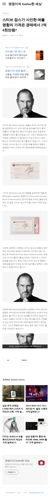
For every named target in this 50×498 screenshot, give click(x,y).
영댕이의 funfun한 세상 (25, 4)
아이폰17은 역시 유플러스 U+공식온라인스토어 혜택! (16, 51)
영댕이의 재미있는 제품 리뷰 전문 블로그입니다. (19, 465)
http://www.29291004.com (15, 67)
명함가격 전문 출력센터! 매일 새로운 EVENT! (16, 71)
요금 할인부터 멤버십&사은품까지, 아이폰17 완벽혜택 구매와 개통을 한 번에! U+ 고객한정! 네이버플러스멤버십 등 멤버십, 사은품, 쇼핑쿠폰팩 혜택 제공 (16, 57)
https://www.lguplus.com (14, 48)
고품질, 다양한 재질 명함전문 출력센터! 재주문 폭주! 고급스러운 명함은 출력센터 (17, 76)
